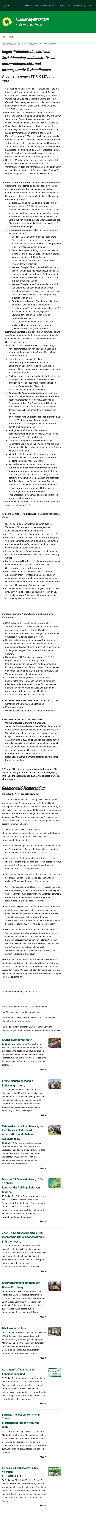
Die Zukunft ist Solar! (16, 1333)
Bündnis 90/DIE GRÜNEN (35, 19)
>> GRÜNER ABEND (15, 1480)
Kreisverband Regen (12, 44)
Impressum (60, 5)
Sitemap (43, 5)
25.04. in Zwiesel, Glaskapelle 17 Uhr (23, 1232)
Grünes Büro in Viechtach (19, 1039)
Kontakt (34, 5)
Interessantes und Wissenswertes (40, 44)
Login (4, 5)
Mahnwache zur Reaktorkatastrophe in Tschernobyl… (17, 1241)
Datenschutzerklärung (76, 5)
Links (89, 5)
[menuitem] (26, 5)
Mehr (42, 1069)
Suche (51, 5)
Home (26, 5)
